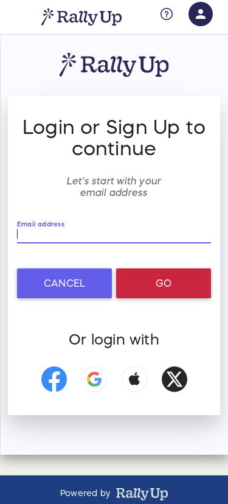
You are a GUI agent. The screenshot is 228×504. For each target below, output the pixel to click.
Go (163, 283)
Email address (40, 224)
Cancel (64, 283)
